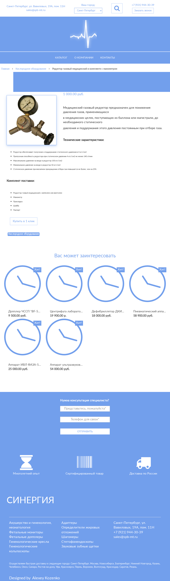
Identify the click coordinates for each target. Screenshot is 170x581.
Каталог (61, 57)
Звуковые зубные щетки (80, 546)
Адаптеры (69, 523)
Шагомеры (69, 537)
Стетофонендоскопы (77, 541)
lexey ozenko (46, 578)
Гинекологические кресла (29, 541)
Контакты (107, 57)
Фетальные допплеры (26, 537)
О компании (83, 57)
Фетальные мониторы (26, 532)
